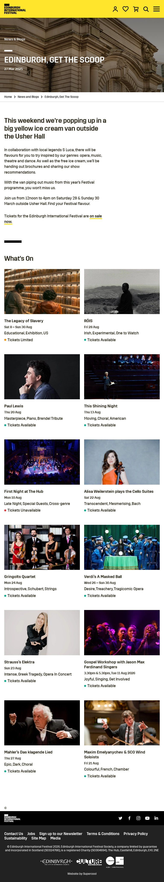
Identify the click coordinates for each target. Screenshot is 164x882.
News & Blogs (14, 39)
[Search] (146, 9)
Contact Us (13, 834)
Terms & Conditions (103, 834)
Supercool (90, 874)
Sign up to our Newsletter (60, 834)
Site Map (38, 838)
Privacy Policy (136, 834)
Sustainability (15, 838)
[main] (82, 402)
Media (55, 838)
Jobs (31, 834)
